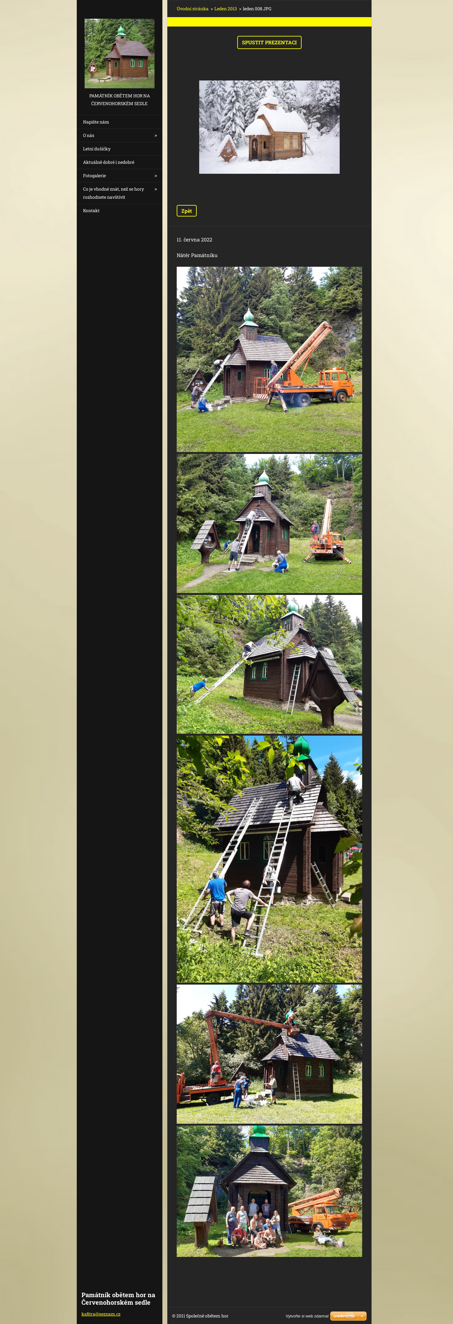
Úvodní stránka (193, 9)
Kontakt (91, 210)
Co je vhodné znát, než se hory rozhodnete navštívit (113, 193)
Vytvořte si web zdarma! (307, 1316)
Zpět (186, 210)
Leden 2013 (225, 9)
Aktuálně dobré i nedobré (108, 162)
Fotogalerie (94, 175)
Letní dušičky (97, 149)
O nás (88, 135)
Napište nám (96, 122)
